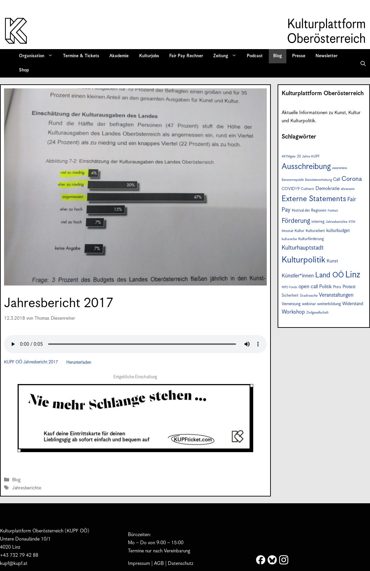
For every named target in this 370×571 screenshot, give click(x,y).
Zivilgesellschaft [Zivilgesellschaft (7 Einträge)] (317, 313)
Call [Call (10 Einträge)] (336, 179)
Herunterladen (78, 362)
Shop (24, 70)
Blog (277, 56)
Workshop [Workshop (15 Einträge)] (293, 312)
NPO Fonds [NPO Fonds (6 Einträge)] (289, 287)
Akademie (119, 56)
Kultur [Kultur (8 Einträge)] (299, 231)
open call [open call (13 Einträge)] (308, 287)
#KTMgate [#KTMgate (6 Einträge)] (289, 156)
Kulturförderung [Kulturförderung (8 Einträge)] (311, 239)
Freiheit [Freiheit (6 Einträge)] (333, 211)
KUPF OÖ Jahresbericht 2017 (31, 362)
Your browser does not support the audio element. (135, 344)
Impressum (139, 563)
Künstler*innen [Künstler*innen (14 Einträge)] (298, 276)
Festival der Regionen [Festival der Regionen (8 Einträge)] (309, 210)
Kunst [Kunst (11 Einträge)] (332, 261)
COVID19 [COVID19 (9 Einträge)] (291, 189)
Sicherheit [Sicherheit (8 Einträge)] (290, 295)
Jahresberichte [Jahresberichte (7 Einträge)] (336, 222)
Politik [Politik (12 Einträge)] (325, 287)
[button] (363, 63)
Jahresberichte (26, 488)
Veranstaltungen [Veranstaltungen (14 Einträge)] (336, 295)
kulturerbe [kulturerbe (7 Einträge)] (289, 239)
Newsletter (326, 56)
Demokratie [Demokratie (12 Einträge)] (327, 188)
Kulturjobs (149, 56)
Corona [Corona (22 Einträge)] (352, 179)
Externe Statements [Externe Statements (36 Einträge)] (314, 199)
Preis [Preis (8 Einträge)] (337, 287)
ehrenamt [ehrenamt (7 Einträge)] (348, 189)
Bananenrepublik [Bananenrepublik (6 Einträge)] (293, 180)
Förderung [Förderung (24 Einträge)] (296, 221)
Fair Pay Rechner (186, 56)
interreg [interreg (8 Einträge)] (317, 221)
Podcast (255, 56)
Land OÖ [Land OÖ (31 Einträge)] (329, 275)
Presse (298, 56)
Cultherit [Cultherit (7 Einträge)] (307, 189)
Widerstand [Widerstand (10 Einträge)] (352, 303)
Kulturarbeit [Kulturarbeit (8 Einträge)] (315, 231)
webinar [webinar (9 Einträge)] (309, 304)
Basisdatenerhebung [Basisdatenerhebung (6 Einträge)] (318, 180)
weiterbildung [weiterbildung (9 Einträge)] (329, 304)
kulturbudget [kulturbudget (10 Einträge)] (338, 230)
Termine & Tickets (81, 56)
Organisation (38, 56)
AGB (159, 563)
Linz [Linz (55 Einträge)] (352, 275)
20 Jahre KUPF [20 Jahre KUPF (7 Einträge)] (308, 156)
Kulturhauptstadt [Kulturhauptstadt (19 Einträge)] (303, 248)
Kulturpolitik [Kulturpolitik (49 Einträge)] (303, 260)
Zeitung (227, 56)
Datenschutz (180, 563)
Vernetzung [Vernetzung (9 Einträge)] (291, 304)
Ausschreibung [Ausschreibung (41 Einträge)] (306, 166)
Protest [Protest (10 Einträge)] (349, 287)
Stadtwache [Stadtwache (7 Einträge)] (309, 296)
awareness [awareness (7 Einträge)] (339, 168)
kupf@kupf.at (13, 563)
